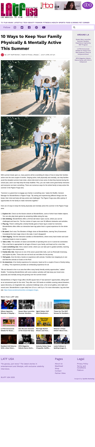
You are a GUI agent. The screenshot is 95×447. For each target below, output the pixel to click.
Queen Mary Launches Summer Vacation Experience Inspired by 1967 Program (26, 312)
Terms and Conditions (81, 367)
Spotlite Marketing (88, 378)
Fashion (38, 22)
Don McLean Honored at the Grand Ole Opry (26, 329)
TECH (25, 22)
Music (10, 22)
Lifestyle (18, 22)
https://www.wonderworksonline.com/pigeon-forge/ (21, 290)
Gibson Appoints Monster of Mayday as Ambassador (8, 312)
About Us (59, 364)
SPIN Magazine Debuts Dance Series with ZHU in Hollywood (25, 347)
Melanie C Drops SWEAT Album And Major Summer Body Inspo (61, 329)
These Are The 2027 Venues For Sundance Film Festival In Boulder (61, 312)
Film (6, 22)
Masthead (59, 366)
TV (2, 22)
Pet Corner (84, 22)
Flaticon (80, 370)
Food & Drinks (72, 22)
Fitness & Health (50, 22)
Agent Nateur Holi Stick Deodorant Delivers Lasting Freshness (42, 312)
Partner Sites (60, 373)
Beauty (31, 22)
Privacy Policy (82, 364)
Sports (62, 22)
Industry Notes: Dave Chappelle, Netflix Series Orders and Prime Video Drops (43, 347)
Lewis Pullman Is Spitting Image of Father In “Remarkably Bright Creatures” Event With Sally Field (61, 347)
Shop (57, 368)
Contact (58, 371)
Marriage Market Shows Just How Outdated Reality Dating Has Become (43, 329)
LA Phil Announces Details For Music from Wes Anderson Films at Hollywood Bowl (8, 329)
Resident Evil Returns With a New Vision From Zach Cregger (8, 347)
